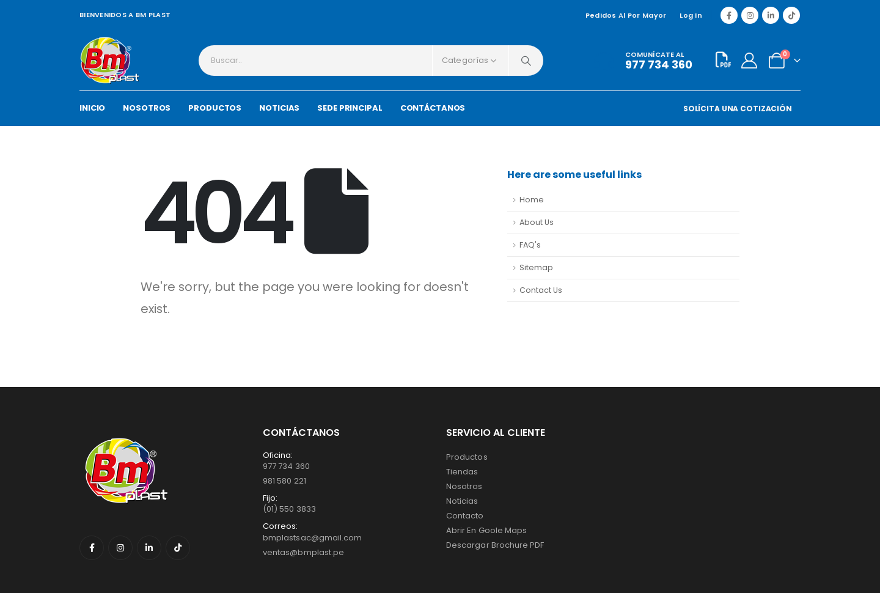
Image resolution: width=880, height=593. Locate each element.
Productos (467, 457)
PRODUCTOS (214, 108)
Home (531, 199)
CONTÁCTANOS (433, 108)
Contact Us (540, 290)
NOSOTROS (146, 108)
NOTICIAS (279, 108)
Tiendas (462, 471)
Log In (691, 15)
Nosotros (464, 486)
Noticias (462, 501)
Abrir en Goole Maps (486, 530)
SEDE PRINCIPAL (349, 108)
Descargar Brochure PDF (495, 545)
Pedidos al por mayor (626, 15)
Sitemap (536, 267)
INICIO (92, 108)
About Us (536, 222)
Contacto (465, 515)
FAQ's (530, 245)
